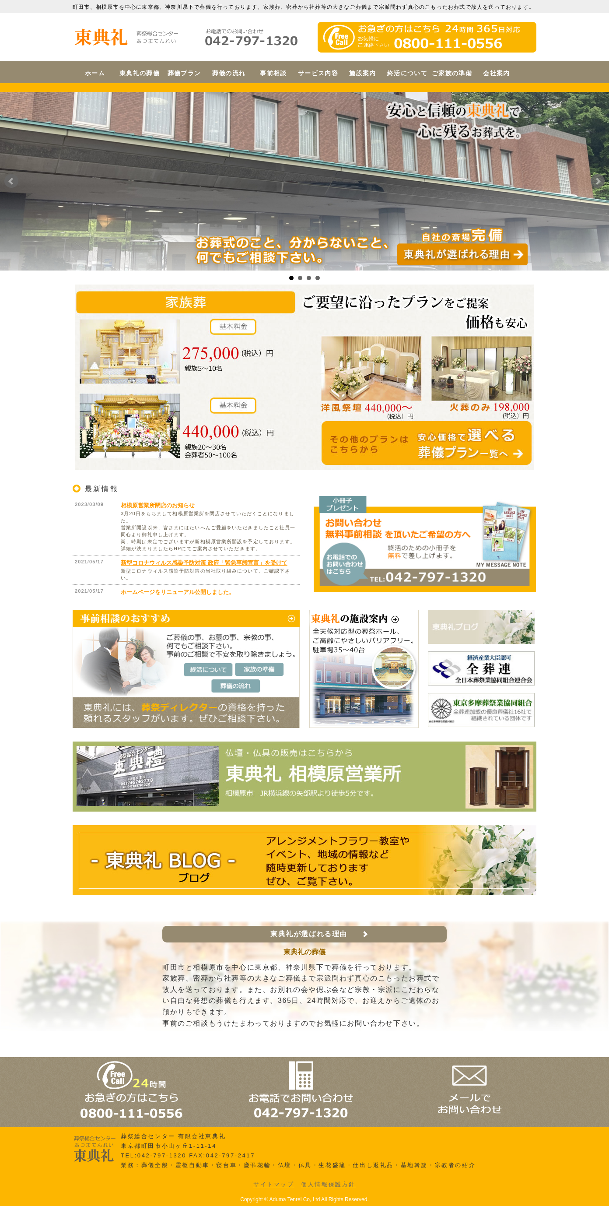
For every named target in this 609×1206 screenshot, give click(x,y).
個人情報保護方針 (328, 1184)
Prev (11, 181)
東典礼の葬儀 (139, 73)
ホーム (95, 73)
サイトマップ (273, 1184)
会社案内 (496, 73)
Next (598, 181)
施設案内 (362, 73)
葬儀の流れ (229, 73)
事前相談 (273, 73)
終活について (407, 73)
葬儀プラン (184, 73)
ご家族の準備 (452, 73)
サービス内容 (318, 73)
